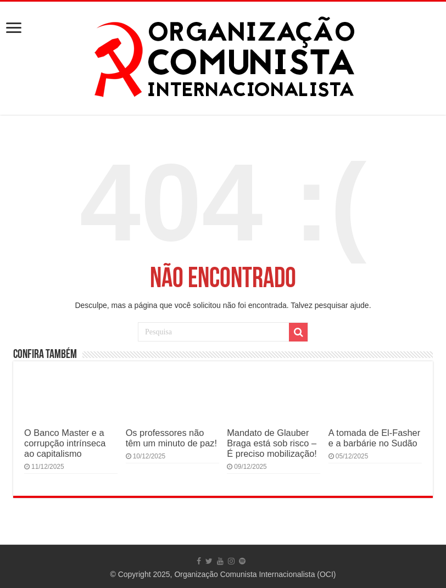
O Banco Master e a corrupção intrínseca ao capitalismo (64, 443)
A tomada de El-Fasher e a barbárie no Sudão (374, 438)
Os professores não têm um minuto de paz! (171, 438)
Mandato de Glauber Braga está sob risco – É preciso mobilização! (272, 443)
